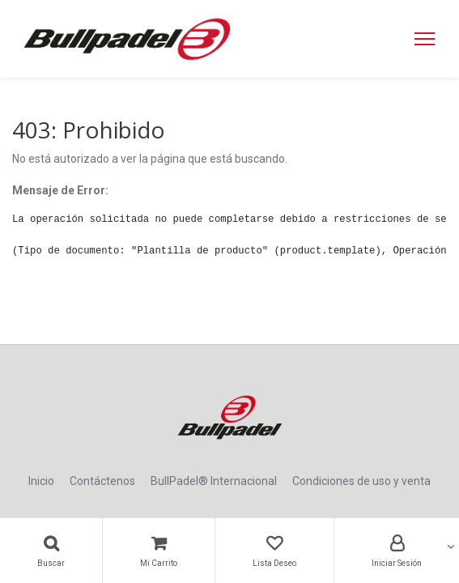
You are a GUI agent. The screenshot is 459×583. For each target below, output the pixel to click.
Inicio (41, 480)
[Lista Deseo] (274, 550)
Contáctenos (102, 480)
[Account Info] (396, 550)
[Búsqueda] (51, 550)
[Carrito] (159, 550)
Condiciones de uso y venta (361, 480)
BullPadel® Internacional (214, 480)
